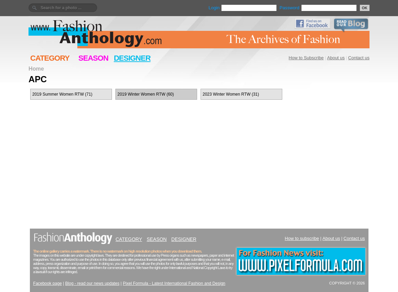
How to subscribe (302, 238)
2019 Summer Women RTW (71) (62, 94)
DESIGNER (132, 58)
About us (336, 57)
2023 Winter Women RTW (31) (231, 94)
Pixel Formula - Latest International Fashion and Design (174, 283)
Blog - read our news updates (92, 283)
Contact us (358, 57)
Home (36, 68)
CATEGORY (49, 58)
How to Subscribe (306, 57)
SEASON (93, 58)
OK (365, 8)
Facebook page (47, 283)
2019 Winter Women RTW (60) (145, 94)
